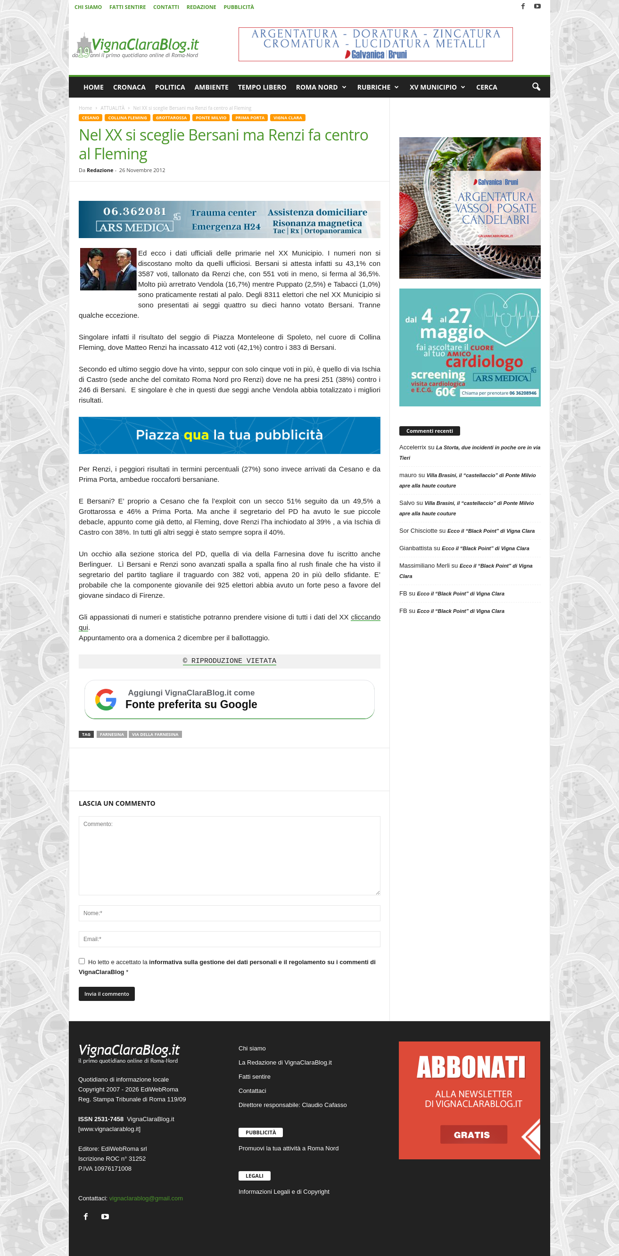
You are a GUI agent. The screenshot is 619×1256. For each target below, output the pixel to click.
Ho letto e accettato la (227, 966)
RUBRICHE (378, 87)
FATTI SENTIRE (127, 6)
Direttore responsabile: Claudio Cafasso (293, 1104)
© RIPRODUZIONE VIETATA (229, 661)
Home (85, 108)
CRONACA (129, 87)
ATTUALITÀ (112, 108)
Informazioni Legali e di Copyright (284, 1191)
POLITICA (170, 87)
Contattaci (252, 1090)
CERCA (486, 87)
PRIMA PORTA (249, 118)
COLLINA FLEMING (127, 118)
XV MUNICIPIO (437, 87)
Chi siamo (252, 1048)
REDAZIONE (201, 6)
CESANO (90, 118)
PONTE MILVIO (211, 118)
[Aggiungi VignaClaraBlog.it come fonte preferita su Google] (229, 699)
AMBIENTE (212, 87)
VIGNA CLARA (287, 118)
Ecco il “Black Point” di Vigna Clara (491, 531)
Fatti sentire (255, 1076)
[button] (536, 87)
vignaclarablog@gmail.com (146, 1198)
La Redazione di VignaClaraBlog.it (285, 1062)
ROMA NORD (321, 87)
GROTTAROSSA (171, 118)
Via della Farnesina (155, 734)
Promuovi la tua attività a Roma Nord (288, 1148)
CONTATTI (166, 6)
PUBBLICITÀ (238, 6)
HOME (93, 87)
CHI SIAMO (88, 6)
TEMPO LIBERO (262, 87)
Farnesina (112, 734)
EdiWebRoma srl (124, 1148)
